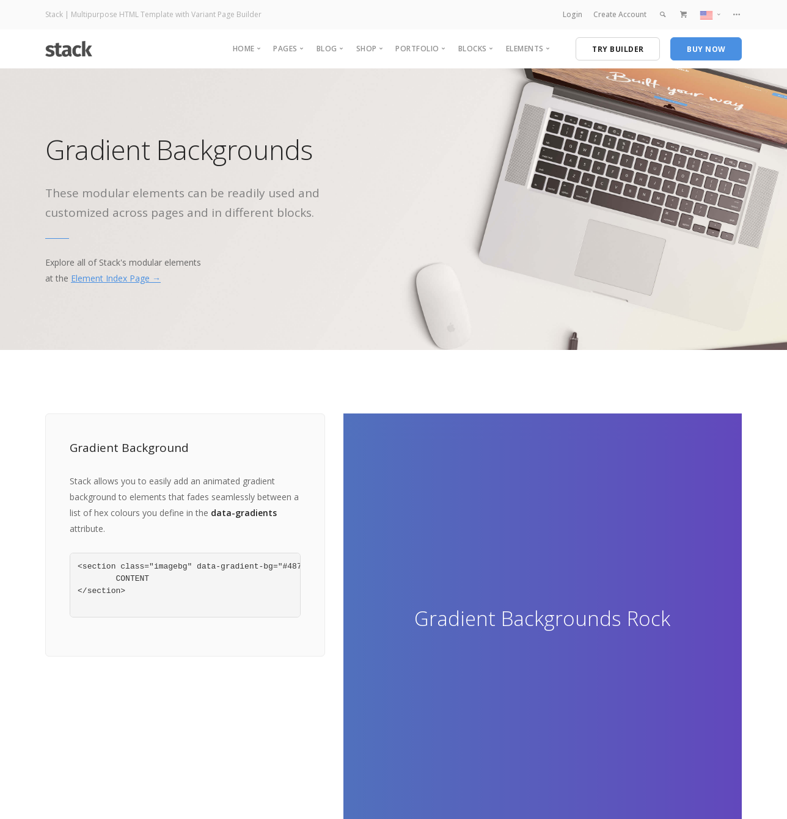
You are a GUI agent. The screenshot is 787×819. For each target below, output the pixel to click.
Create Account (619, 14)
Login (572, 14)
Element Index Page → (116, 278)
